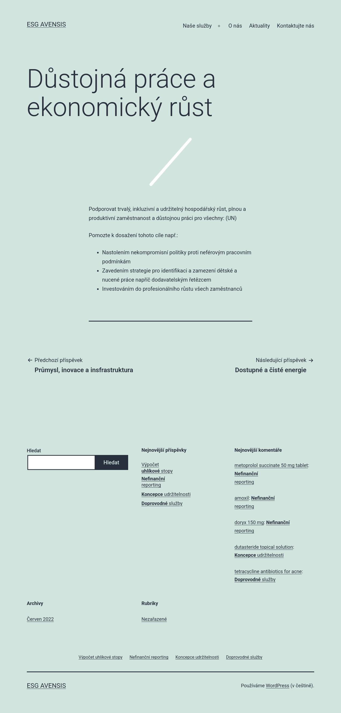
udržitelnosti (166, 494)
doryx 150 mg (249, 522)
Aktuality (259, 26)
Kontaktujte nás (295, 26)
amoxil (242, 498)
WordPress (277, 685)
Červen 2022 (40, 619)
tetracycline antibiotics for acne (268, 571)
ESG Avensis (46, 24)
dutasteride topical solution (264, 547)
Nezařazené (154, 619)
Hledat (34, 450)
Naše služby (197, 26)
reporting (153, 482)
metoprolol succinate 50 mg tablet (271, 465)
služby (162, 503)
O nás (235, 26)
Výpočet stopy (157, 467)
